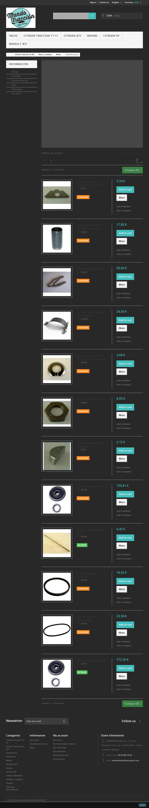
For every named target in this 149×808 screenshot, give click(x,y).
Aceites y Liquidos (14, 779)
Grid (137, 160)
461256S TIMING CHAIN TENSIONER (90, 314)
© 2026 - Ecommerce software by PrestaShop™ (26, 800)
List (141, 160)
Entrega (14, 72)
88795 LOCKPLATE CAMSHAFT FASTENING (91, 184)
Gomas (9, 768)
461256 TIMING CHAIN (90, 269)
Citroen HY (111, 35)
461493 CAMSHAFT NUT (91, 399)
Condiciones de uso (19, 80)
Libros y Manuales (14, 776)
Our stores (15, 94)
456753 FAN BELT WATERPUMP (87, 619)
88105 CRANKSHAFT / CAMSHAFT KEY (89, 445)
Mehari (92, 35)
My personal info (60, 755)
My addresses (59, 751)
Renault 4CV (18, 44)
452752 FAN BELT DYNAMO (87, 575)
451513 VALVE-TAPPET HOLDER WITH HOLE (90, 227)
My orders (57, 740)
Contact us (104, 2)
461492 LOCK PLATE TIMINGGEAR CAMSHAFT (92, 358)
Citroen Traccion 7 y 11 (41, 35)
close (142, 805)
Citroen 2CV (72, 35)
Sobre (13, 85)
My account (60, 735)
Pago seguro (16, 89)
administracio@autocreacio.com (125, 760)
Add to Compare (123, 211)
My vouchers (59, 759)
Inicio (13, 35)
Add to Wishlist (123, 206)
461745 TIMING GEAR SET (92, 486)
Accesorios (11, 772)
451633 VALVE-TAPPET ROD (90, 532)
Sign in (93, 2)
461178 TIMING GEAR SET (92, 660)
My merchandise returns (64, 744)
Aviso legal (16, 76)
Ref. (78, 189)
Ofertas (9, 783)
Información (18, 64)
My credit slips (59, 748)
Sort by (44, 160)
